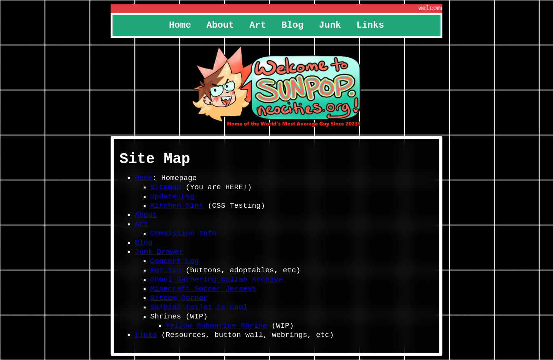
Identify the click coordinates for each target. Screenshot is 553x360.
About (220, 25)
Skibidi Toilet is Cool (198, 307)
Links (370, 25)
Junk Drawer (159, 252)
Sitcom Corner (179, 298)
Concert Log (174, 261)
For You (165, 270)
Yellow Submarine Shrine (216, 326)
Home (180, 25)
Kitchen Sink (176, 206)
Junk (330, 25)
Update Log (172, 196)
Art (258, 25)
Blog (292, 25)
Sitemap (165, 187)
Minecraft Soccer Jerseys (203, 289)
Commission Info (183, 233)
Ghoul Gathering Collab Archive (216, 279)
